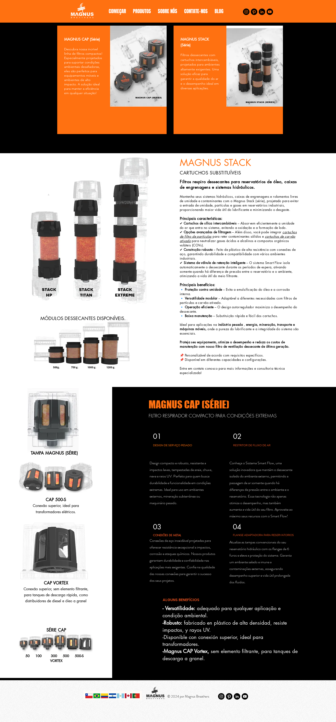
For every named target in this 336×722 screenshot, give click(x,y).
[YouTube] (270, 12)
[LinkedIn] (262, 12)
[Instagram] (246, 12)
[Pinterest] (254, 12)
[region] (112, 80)
